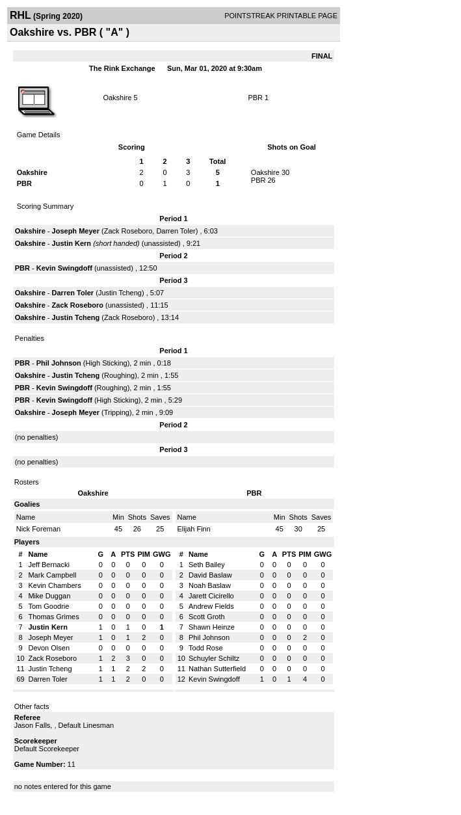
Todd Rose (206, 648)
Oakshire (117, 97)
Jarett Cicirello (211, 596)
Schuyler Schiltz (214, 658)
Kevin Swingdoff (64, 268)
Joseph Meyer (75, 231)
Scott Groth (207, 617)
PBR (255, 97)
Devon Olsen (49, 648)
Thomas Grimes (53, 617)
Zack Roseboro (128, 231)
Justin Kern (72, 243)
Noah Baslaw (210, 585)
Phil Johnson (58, 363)
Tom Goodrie (48, 606)
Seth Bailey (207, 564)
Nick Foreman (38, 529)
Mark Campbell (52, 575)
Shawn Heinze (212, 627)
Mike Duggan (49, 596)
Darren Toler (175, 231)
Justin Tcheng (120, 293)
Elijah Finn (194, 529)
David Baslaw (210, 575)
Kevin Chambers (54, 585)
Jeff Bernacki (48, 564)
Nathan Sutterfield (217, 669)
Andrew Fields (211, 606)
